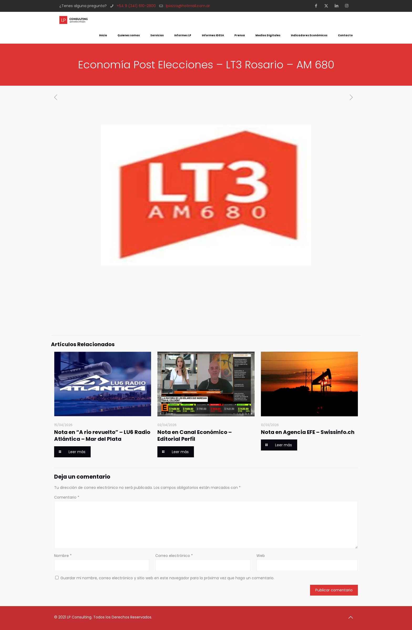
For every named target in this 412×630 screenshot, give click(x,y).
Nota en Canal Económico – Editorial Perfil (194, 435)
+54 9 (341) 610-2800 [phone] (136, 5)
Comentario (66, 497)
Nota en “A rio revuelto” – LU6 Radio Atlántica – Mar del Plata (102, 435)
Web (260, 555)
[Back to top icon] (352, 617)
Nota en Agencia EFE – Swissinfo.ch (307, 432)
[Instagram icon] (348, 5)
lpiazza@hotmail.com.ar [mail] (188, 5)
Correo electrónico (174, 555)
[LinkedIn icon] (338, 5)
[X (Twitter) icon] (327, 5)
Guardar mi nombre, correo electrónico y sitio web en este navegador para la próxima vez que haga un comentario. (167, 578)
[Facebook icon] (317, 5)
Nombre (63, 555)
